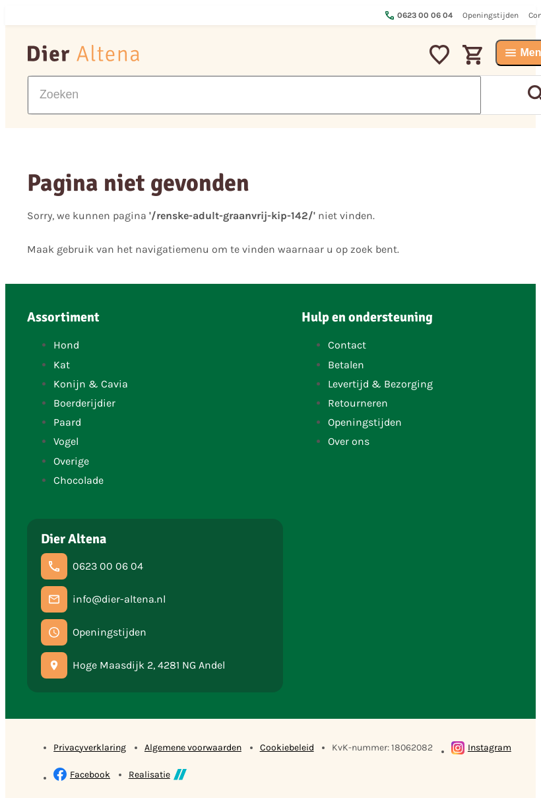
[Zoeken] (254, 95)
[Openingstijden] (93, 632)
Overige (71, 461)
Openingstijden (365, 422)
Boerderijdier (84, 403)
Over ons (348, 441)
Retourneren (358, 403)
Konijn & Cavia (90, 384)
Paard (67, 422)
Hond (66, 345)
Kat (61, 364)
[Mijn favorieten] (439, 52)
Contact (347, 345)
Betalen (346, 364)
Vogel (66, 441)
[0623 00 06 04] (92, 566)
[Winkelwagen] (472, 52)
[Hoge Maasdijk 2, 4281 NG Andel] (133, 665)
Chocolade (78, 480)
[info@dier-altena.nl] (103, 599)
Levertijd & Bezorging (380, 384)
